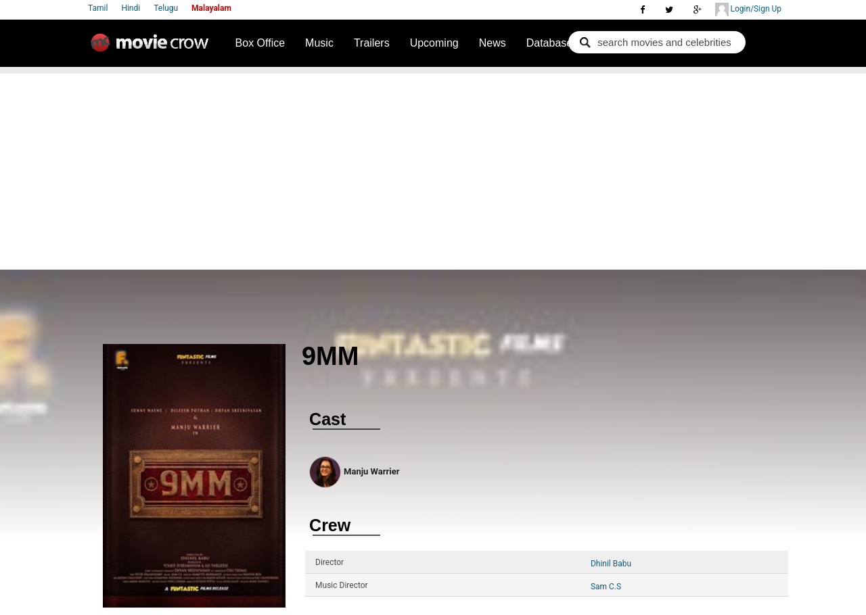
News (492, 43)
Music (319, 43)
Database (549, 43)
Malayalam (211, 8)
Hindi (130, 8)
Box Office (260, 43)
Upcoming (434, 43)
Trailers (372, 43)
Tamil (98, 8)
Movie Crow (153, 48)
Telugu (166, 8)
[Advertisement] (433, 168)
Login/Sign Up (748, 9)
